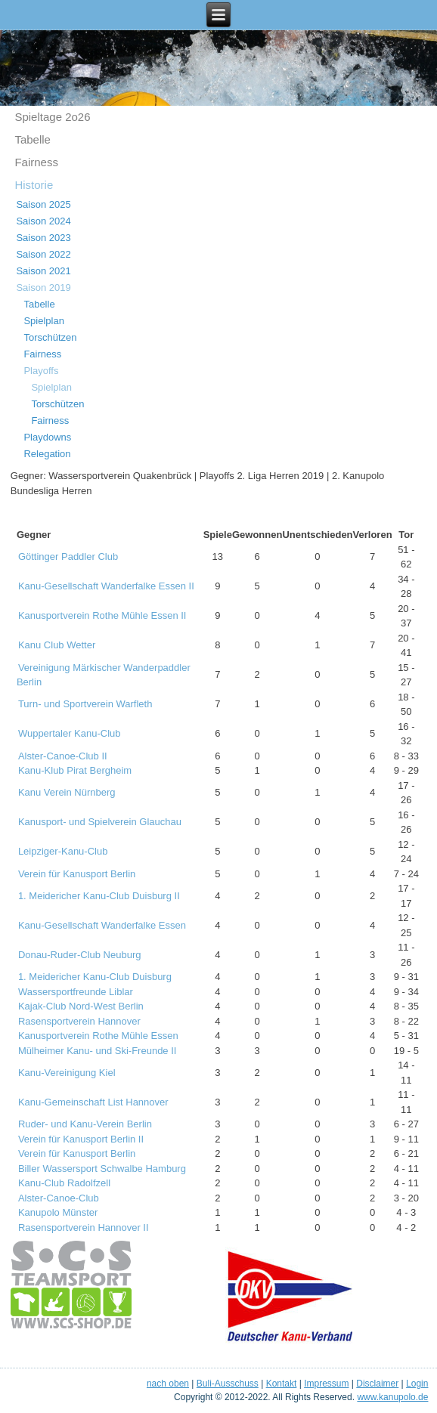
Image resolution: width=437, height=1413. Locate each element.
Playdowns (47, 437)
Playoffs (40, 370)
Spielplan (43, 320)
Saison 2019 (43, 287)
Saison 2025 (43, 204)
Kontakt (281, 1383)
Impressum (326, 1383)
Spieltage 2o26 (52, 116)
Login (417, 1383)
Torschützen (49, 337)
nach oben (168, 1383)
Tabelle (32, 139)
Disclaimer (377, 1383)
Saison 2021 (43, 271)
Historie (33, 184)
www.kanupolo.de (392, 1397)
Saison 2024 (43, 221)
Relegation (46, 453)
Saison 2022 (43, 254)
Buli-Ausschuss (228, 1383)
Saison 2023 (43, 237)
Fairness (36, 162)
